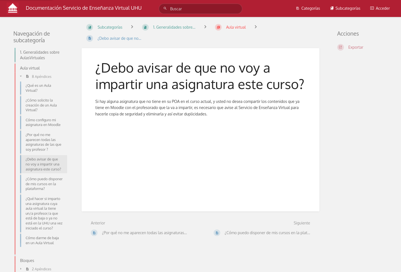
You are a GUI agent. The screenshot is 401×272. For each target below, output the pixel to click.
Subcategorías (345, 8)
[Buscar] (166, 8)
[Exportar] (362, 47)
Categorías (308, 8)
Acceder (380, 8)
